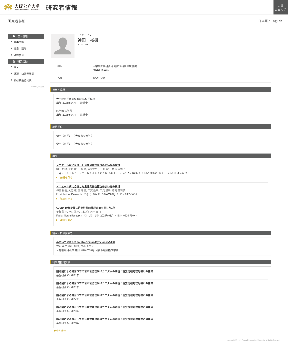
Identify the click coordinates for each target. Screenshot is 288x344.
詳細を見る (64, 177)
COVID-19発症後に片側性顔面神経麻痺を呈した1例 (85, 207)
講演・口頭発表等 (24, 73)
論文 (16, 67)
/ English (276, 21)
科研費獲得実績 (23, 80)
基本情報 (19, 42)
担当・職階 (20, 48)
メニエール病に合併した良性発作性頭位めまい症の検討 (88, 165)
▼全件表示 (60, 330)
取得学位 (19, 55)
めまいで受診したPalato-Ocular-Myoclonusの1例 (85, 242)
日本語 (263, 21)
